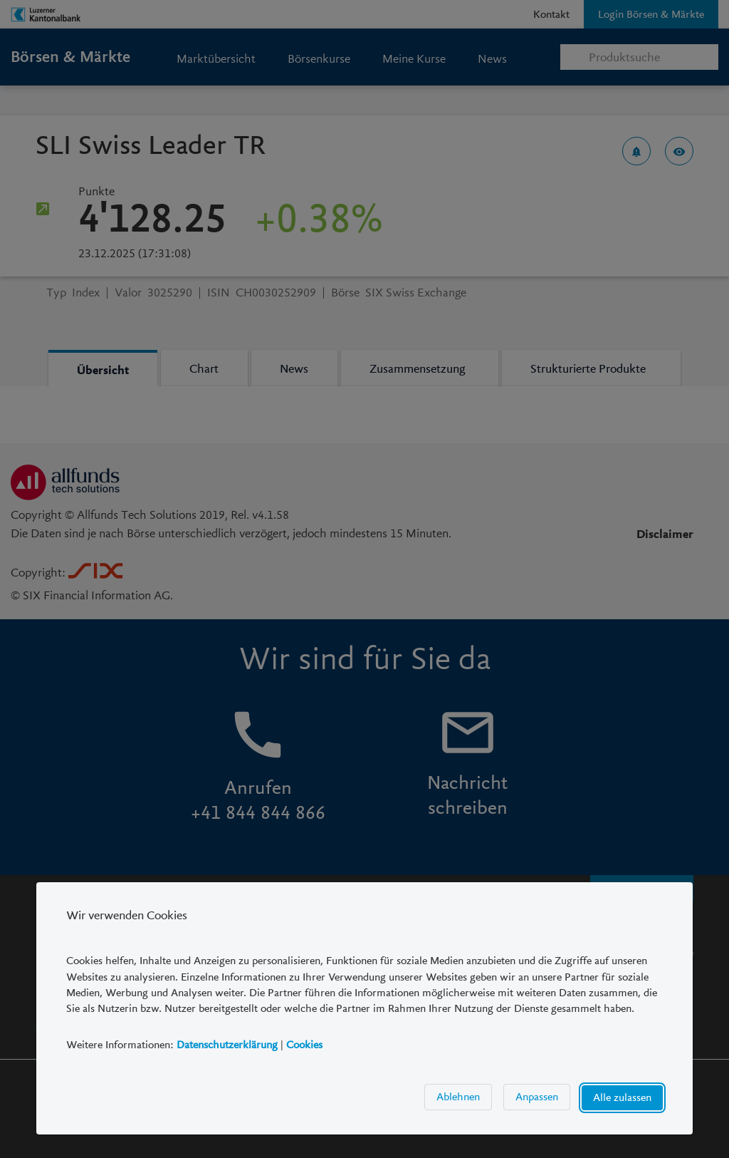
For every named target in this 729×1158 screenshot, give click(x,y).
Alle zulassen (622, 1098)
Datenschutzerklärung (227, 1044)
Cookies (304, 1044)
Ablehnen (458, 1097)
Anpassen (536, 1097)
